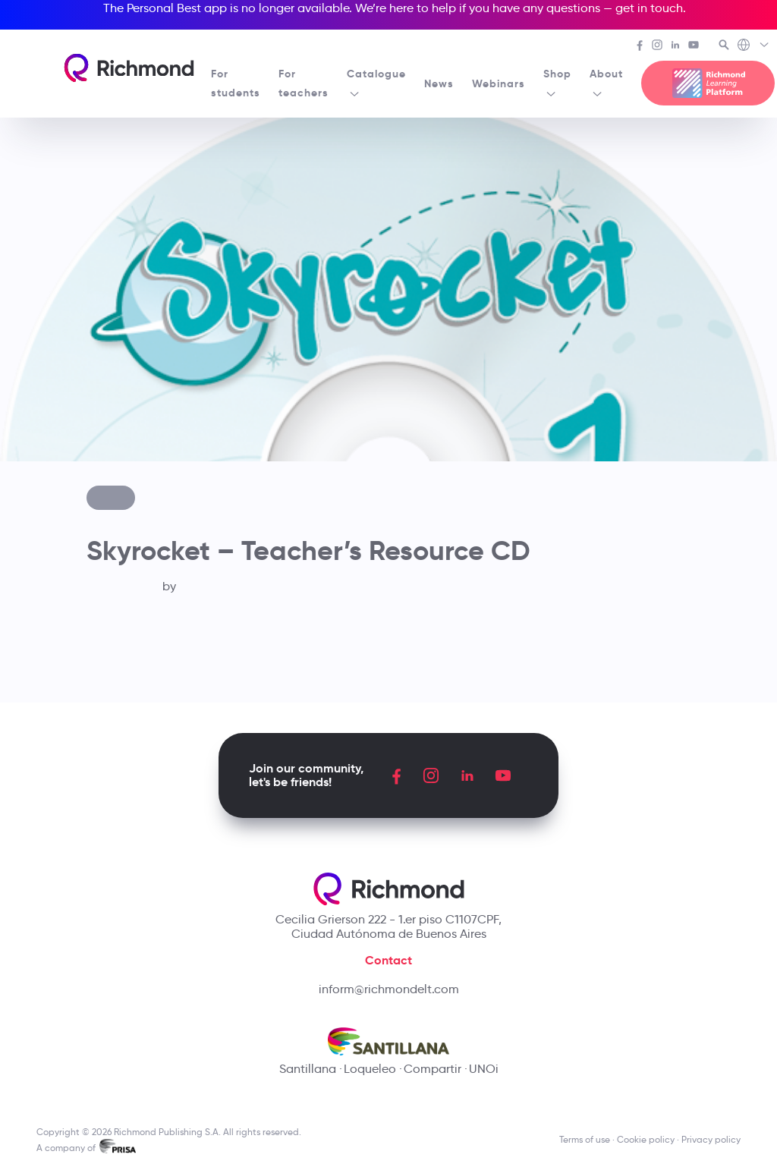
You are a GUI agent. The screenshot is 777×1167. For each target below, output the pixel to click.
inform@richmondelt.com (389, 989)
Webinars (498, 83)
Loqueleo (370, 1069)
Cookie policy (646, 1139)
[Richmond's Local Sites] (754, 46)
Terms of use (584, 1139)
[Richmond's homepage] (129, 68)
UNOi (484, 1069)
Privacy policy (711, 1139)
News (439, 83)
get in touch (649, 8)
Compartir (432, 1069)
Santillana (307, 1069)
